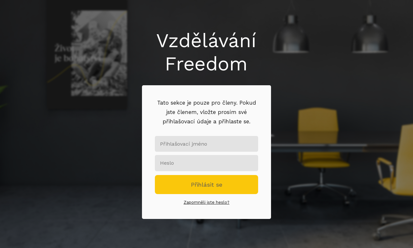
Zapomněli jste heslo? (206, 202)
